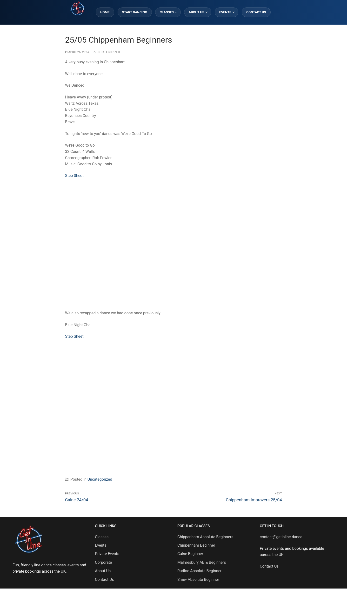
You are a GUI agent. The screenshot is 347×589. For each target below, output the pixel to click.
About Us (103, 571)
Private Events (107, 553)
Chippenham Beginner (196, 545)
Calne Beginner (190, 553)
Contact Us (104, 579)
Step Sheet (74, 175)
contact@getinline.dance (281, 537)
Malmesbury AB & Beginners (201, 562)
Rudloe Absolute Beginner (199, 571)
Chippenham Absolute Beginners (205, 537)
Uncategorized (106, 52)
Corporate (103, 562)
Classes (101, 537)
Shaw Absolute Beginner (198, 579)
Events (100, 545)
